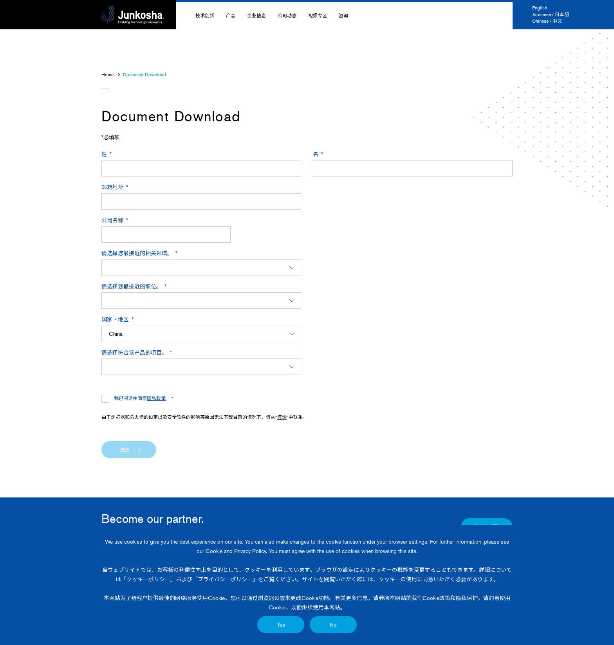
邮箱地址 (112, 187)
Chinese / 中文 (547, 21)
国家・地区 (115, 319)
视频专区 (317, 15)
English (539, 8)
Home (107, 74)
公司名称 (112, 220)
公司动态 (287, 15)
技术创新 (204, 15)
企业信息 (256, 15)
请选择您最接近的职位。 (131, 286)
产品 (230, 15)
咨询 (343, 15)
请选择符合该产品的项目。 (134, 352)
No (333, 624)
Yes (281, 624)
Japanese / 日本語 (550, 14)
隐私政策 (156, 398)
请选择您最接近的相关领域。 (137, 253)
